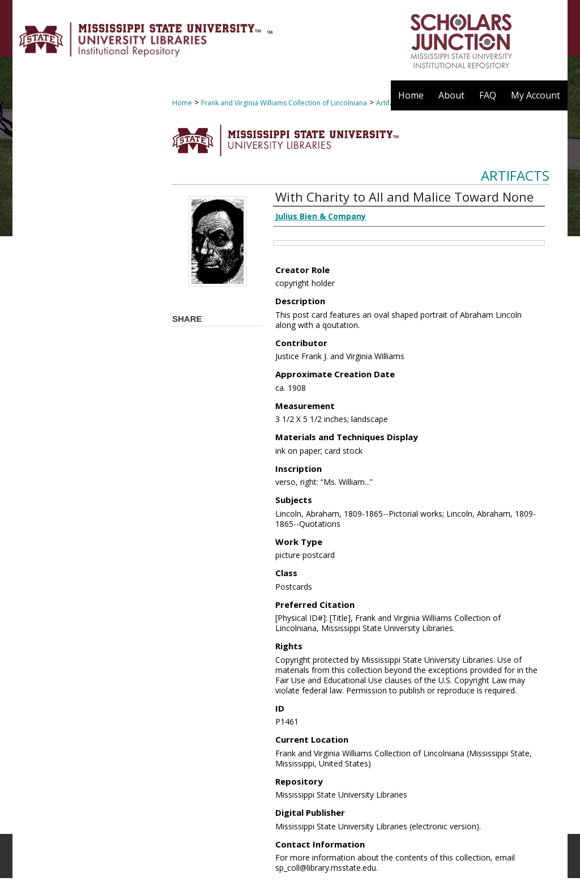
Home (182, 103)
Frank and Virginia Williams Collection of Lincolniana (284, 103)
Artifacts (515, 175)
